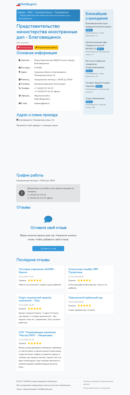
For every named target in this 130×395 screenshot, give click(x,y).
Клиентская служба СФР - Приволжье (84, 271)
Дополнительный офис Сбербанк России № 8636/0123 (96, 45)
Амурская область (43, 12)
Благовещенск (62, 12)
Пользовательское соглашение (96, 388)
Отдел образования (95, 98)
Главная (21, 12)
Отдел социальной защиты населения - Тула (35, 299)
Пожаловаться (25, 47)
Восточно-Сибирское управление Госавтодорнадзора (95, 64)
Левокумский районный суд (85, 297)
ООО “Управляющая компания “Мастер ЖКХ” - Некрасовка (37, 334)
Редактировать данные (46, 47)
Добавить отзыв (48, 248)
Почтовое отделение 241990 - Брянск (37, 271)
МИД (30, 12)
